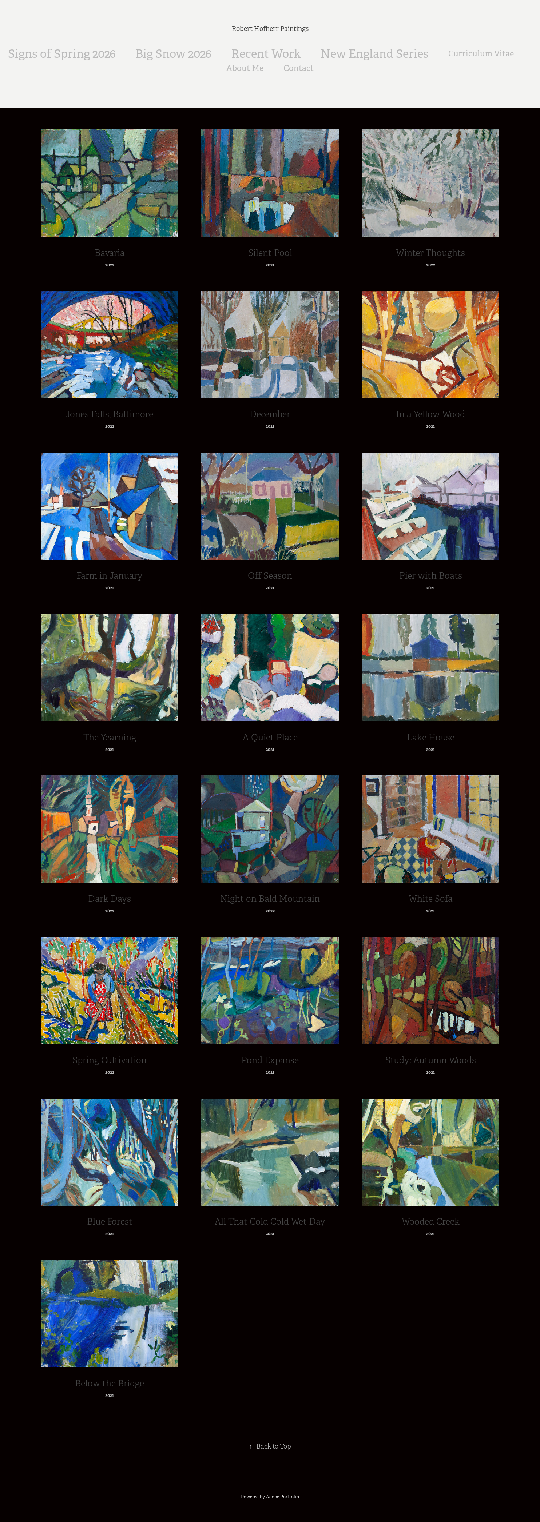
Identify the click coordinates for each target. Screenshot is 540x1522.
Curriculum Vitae (481, 54)
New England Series (375, 54)
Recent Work (266, 54)
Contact (298, 68)
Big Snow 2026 (173, 54)
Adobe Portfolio (282, 1497)
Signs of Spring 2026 (62, 54)
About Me (244, 68)
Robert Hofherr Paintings (270, 29)
